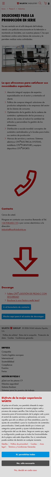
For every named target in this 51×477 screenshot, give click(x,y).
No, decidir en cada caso (25, 470)
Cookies (34, 444)
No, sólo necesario (26, 463)
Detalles (5, 444)
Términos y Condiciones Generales (21, 447)
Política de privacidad (19, 444)
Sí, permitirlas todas (25, 455)
